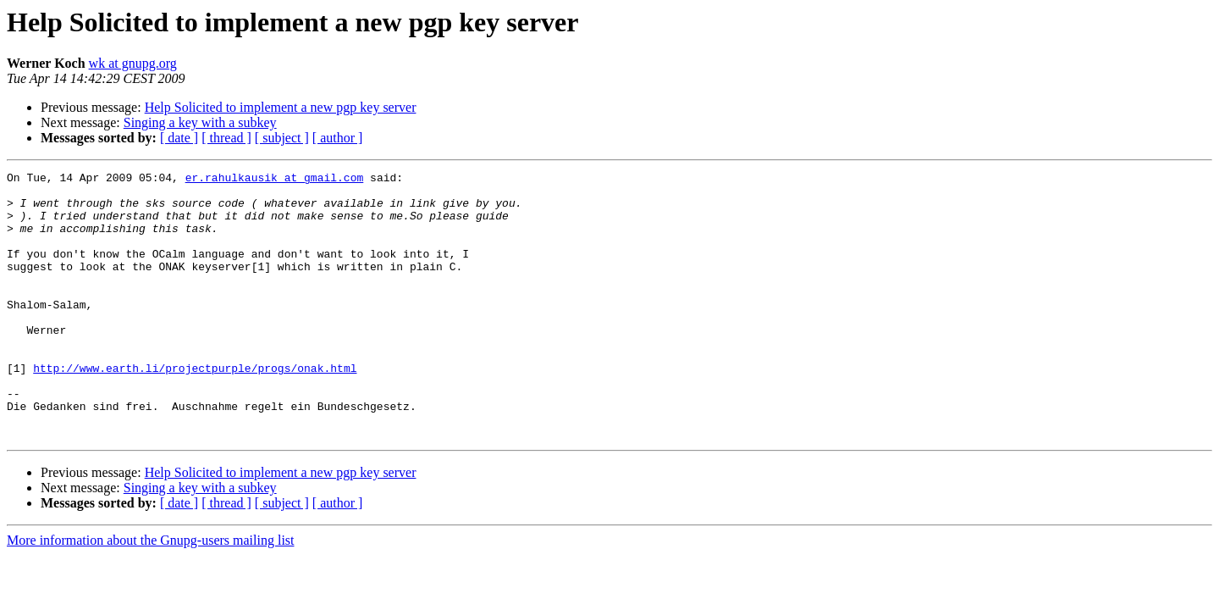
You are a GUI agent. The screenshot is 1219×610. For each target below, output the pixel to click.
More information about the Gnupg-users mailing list (151, 593)
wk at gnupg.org (133, 63)
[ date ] (179, 137)
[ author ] (337, 137)
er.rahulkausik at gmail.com (274, 179)
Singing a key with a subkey (200, 122)
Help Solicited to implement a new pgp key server (280, 107)
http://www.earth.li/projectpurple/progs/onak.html (194, 408)
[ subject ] (282, 137)
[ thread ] (226, 137)
